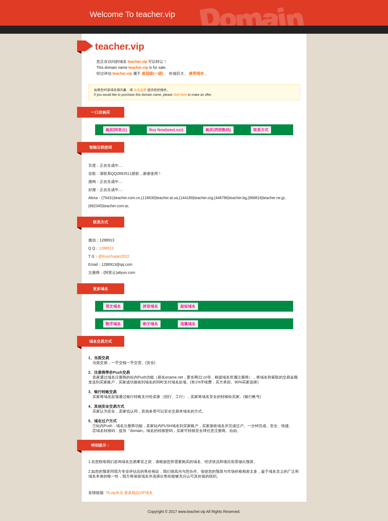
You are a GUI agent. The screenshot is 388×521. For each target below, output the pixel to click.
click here (180, 95)
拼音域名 (150, 306)
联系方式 (260, 130)
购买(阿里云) (116, 130)
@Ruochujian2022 (113, 256)
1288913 (106, 248)
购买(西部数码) (218, 130)
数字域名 (113, 324)
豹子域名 (150, 324)
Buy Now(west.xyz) (166, 130)
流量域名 (187, 324)
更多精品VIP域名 (138, 493)
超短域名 (187, 306)
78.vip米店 (114, 493)
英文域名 (113, 306)
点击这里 (140, 90)
